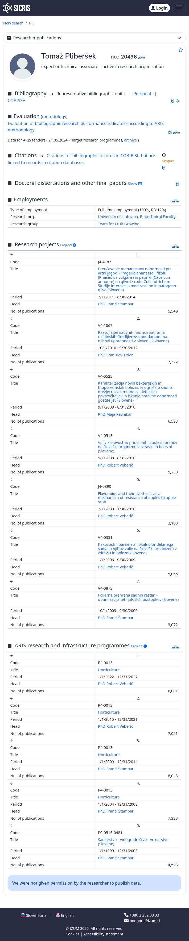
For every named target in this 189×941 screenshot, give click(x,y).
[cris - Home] (16, 8)
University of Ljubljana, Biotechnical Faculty (136, 216)
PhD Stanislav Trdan (116, 354)
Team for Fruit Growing (118, 223)
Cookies (73, 933)
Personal (142, 94)
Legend (68, 245)
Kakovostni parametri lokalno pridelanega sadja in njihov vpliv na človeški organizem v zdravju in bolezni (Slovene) (137, 548)
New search (13, 23)
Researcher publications (34, 38)
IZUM (75, 928)
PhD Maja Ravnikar (115, 414)
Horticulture (109, 669)
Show (135, 183)
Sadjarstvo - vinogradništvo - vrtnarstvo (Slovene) (133, 841)
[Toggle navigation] (179, 8)
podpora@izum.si (142, 920)
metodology (54, 116)
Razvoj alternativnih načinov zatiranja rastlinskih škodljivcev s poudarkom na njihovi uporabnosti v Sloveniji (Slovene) (134, 336)
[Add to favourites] (180, 49)
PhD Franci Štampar (116, 303)
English (65, 915)
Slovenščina (33, 915)
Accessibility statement (103, 933)
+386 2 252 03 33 (141, 915)
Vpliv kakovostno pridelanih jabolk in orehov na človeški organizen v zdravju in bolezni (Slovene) (137, 446)
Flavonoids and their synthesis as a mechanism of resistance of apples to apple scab (137, 498)
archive (131, 140)
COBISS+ (16, 100)
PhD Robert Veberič (116, 465)
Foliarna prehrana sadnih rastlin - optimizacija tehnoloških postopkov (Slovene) (138, 597)
